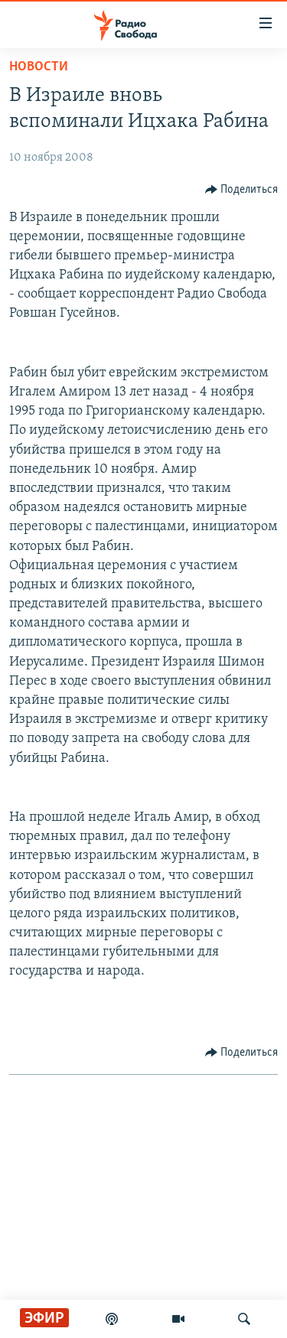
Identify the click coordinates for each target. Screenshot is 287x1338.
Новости (38, 67)
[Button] (242, 189)
